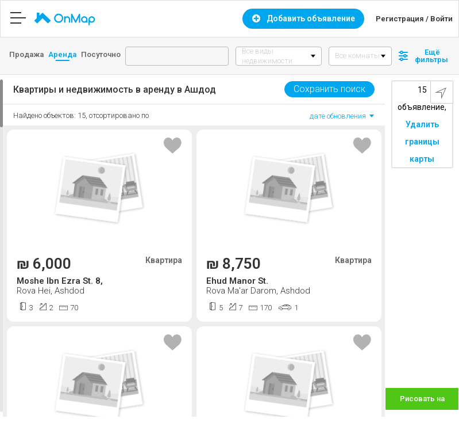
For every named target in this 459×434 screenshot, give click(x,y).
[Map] (422, 246)
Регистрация (400, 18)
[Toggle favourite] (172, 146)
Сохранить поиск (329, 88)
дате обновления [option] (338, 116)
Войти (441, 18)
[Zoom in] (445, 386)
